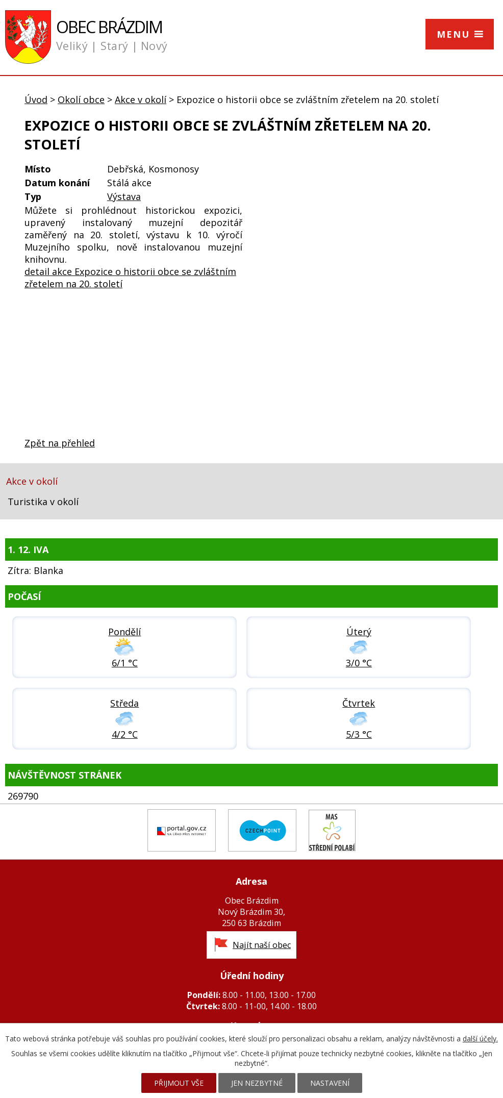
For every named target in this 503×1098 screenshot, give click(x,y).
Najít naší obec (262, 945)
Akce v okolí (140, 99)
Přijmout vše (179, 1083)
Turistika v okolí (43, 501)
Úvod (35, 99)
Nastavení (329, 1083)
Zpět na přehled (59, 443)
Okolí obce (81, 99)
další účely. (480, 1038)
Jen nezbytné (257, 1083)
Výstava (124, 196)
